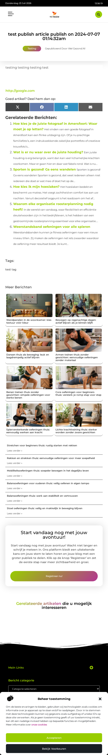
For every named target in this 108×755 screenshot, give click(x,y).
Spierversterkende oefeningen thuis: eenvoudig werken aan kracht (28, 431)
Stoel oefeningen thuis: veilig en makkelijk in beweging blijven (44, 508)
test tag (10, 269)
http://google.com (20, 91)
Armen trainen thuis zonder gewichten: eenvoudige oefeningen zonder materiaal (76, 357)
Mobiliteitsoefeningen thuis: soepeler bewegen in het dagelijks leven (48, 470)
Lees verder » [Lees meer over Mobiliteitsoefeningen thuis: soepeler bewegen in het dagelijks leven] (14, 475)
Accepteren (54, 737)
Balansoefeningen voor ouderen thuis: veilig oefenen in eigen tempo (48, 483)
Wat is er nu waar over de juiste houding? (48, 152)
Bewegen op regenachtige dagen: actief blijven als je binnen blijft (75, 321)
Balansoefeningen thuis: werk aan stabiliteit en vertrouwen (42, 495)
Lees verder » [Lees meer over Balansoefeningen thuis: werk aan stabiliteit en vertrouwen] (14, 500)
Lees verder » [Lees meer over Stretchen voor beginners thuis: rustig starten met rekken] (14, 450)
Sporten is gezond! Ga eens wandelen (44, 169)
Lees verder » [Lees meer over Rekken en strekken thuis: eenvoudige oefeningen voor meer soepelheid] (14, 463)
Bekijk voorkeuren (54, 748)
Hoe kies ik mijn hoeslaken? (36, 187)
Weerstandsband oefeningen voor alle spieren (51, 227)
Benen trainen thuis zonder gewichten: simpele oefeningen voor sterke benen (28, 395)
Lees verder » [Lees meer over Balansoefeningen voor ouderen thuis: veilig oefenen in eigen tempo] (14, 488)
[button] (100, 699)
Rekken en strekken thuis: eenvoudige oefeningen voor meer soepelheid (51, 458)
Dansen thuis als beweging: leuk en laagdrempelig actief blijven (27, 356)
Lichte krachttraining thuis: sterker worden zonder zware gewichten (76, 431)
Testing (32, 48)
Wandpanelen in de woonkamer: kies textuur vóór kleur (28, 321)
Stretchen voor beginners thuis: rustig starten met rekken (42, 445)
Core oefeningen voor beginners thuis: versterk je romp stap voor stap (78, 393)
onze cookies (39, 724)
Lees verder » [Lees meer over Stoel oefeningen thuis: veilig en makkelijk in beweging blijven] (14, 513)
